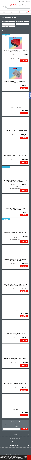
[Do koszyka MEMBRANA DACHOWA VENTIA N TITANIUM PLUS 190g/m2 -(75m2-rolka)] (24, 60)
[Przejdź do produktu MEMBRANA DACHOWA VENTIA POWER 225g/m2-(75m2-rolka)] (15, 73)
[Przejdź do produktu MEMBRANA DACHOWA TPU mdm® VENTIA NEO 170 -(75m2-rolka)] (15, 302)
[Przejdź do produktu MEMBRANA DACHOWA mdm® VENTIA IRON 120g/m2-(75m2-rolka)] (15, 201)
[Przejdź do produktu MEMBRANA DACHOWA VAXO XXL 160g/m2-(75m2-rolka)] (15, 376)
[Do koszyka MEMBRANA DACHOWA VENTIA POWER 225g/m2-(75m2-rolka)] (24, 88)
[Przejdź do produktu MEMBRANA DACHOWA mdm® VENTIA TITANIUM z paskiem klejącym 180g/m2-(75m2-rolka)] (15, 277)
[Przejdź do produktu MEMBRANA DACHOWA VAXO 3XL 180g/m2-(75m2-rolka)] (15, 149)
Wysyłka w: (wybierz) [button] (21, 23)
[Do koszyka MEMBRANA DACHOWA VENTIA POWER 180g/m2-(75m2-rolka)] (24, 415)
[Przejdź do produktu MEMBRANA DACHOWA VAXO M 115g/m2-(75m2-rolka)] (15, 327)
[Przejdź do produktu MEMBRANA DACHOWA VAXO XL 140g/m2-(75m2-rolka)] (15, 351)
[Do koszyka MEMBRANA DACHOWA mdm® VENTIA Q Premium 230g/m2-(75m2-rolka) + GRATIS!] (24, 190)
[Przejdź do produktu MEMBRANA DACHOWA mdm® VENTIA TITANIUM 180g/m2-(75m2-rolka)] (15, 99)
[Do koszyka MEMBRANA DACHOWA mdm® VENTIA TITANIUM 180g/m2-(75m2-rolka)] (24, 113)
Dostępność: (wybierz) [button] (7, 23)
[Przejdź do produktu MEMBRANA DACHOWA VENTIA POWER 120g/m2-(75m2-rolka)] (15, 226)
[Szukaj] (11, 12)
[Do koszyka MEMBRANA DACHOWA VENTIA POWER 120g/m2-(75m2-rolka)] (24, 241)
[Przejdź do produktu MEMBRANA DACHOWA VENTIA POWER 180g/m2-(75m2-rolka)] (15, 401)
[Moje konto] (19, 12)
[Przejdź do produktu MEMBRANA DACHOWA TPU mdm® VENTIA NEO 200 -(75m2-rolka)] (15, 124)
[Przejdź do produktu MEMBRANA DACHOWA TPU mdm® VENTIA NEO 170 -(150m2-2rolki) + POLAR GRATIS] (15, 252)
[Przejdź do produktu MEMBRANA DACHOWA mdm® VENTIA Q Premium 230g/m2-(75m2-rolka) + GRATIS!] (15, 173)
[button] (4, 12)
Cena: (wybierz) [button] (6, 26)
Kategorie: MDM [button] (6, 21)
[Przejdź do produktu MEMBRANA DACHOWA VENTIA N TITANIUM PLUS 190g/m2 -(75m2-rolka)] (15, 43)
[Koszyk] (27, 12)
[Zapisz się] (24, 429)
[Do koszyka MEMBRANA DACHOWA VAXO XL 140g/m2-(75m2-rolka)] (24, 365)
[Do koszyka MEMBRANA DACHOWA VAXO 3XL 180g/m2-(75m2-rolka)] (24, 162)
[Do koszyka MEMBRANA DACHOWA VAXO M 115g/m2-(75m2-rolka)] (24, 340)
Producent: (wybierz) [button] (20, 21)
